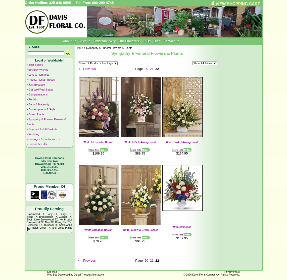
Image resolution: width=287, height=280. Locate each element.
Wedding (33, 134)
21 (151, 69)
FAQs (146, 41)
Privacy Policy (232, 272)
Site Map (52, 272)
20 (146, 69)
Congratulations (38, 94)
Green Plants (36, 114)
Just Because (36, 84)
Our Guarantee (129, 41)
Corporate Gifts (37, 144)
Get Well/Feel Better (40, 89)
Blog (157, 41)
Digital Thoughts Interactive (89, 274)
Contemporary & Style (41, 109)
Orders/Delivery (105, 41)
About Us (69, 41)
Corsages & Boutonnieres (43, 139)
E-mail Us (49, 172)
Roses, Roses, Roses (41, 79)
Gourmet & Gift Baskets (42, 129)
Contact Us (171, 41)
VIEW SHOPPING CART (238, 4)
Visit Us (84, 41)
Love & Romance (38, 74)
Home (79, 47)
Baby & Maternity (38, 104)
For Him (33, 99)
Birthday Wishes (38, 69)
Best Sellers (35, 64)
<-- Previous (87, 69)
